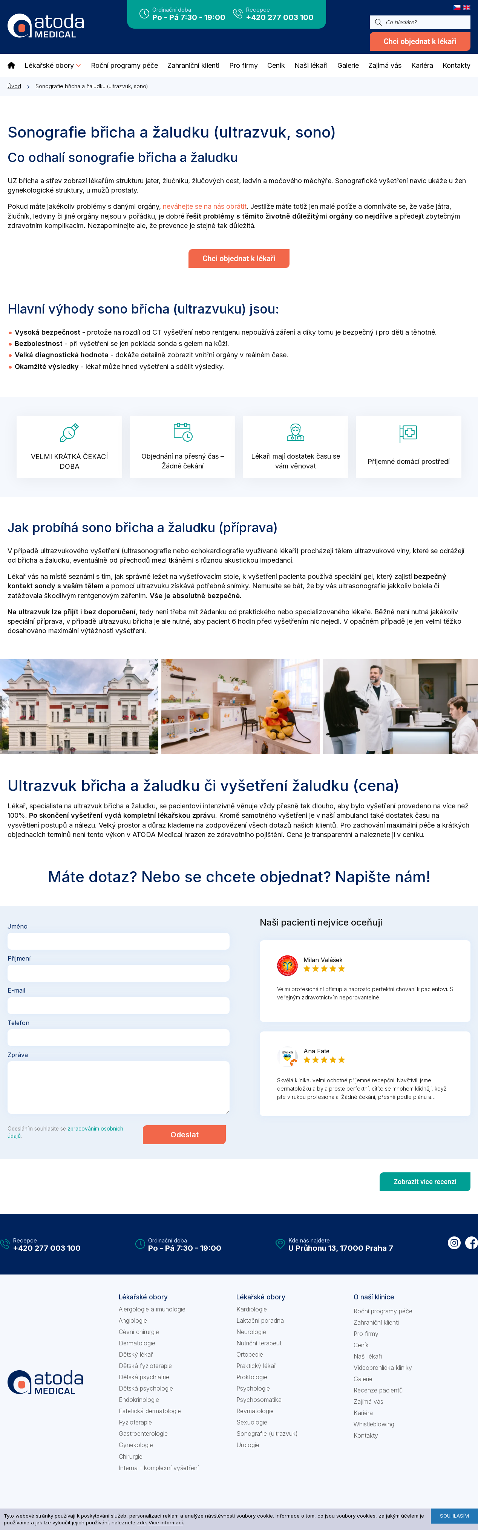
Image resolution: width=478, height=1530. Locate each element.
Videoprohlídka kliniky (383, 1367)
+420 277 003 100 (280, 17)
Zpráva (18, 1055)
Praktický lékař (256, 1365)
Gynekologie (136, 1445)
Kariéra (363, 1413)
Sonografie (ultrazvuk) (267, 1433)
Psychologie (253, 1388)
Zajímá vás (368, 1401)
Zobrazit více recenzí (425, 1182)
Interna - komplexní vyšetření (159, 1468)
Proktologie (251, 1377)
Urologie (247, 1445)
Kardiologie (251, 1309)
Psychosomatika (259, 1399)
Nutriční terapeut (259, 1343)
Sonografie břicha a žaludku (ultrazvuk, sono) (91, 86)
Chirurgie (130, 1456)
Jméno (18, 926)
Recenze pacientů (378, 1390)
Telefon (18, 1022)
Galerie (363, 1379)
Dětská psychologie (146, 1388)
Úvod (14, 86)
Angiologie (133, 1320)
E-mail (16, 990)
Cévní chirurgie (139, 1332)
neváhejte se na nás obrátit (205, 206)
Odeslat (184, 1134)
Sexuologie (251, 1422)
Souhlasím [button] (454, 1516)
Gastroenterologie (143, 1433)
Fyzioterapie (135, 1422)
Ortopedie (249, 1354)
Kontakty (366, 1435)
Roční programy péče (383, 1311)
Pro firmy (366, 1333)
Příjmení (19, 958)
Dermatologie (137, 1343)
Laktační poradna (260, 1320)
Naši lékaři (368, 1356)
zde (141, 1522)
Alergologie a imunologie (152, 1309)
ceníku (413, 834)
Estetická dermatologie (150, 1411)
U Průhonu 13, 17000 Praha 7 (340, 1248)
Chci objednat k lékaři (420, 41)
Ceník (361, 1345)
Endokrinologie (139, 1399)
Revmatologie (255, 1411)
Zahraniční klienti (376, 1322)
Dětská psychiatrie (144, 1377)
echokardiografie (217, 551)
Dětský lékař (136, 1354)
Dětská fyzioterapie (145, 1365)
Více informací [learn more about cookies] (166, 1522)
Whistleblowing (374, 1424)
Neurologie (251, 1332)
